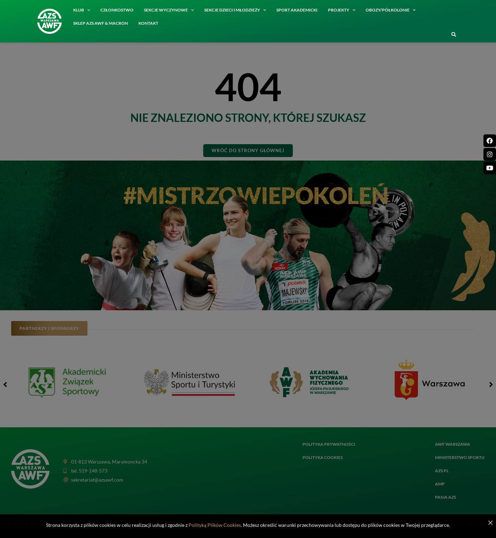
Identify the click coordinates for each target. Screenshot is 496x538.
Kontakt (148, 23)
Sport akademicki (297, 10)
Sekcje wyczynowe (169, 10)
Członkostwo (116, 10)
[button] (453, 35)
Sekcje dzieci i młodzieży (235, 10)
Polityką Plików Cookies (215, 525)
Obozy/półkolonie (390, 10)
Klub (81, 10)
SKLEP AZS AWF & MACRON (100, 23)
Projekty (341, 10)
